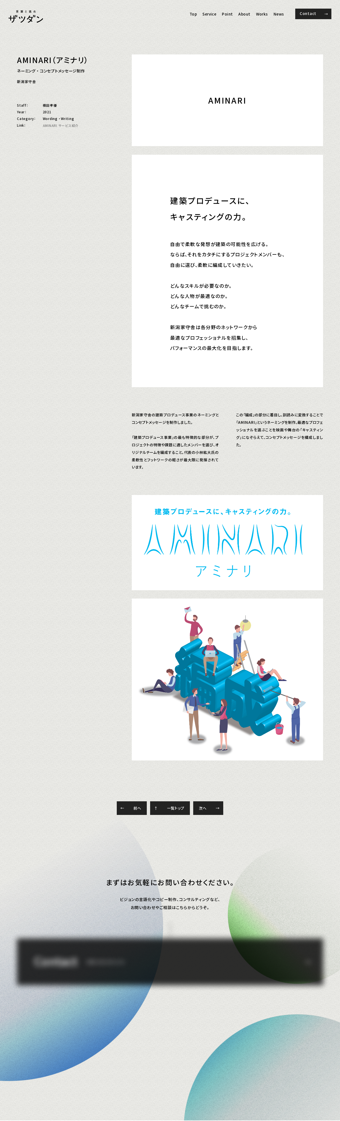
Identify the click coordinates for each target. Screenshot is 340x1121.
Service (209, 14)
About (244, 14)
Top (193, 14)
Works (262, 14)
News (279, 14)
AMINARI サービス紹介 (61, 125)
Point (227, 14)
